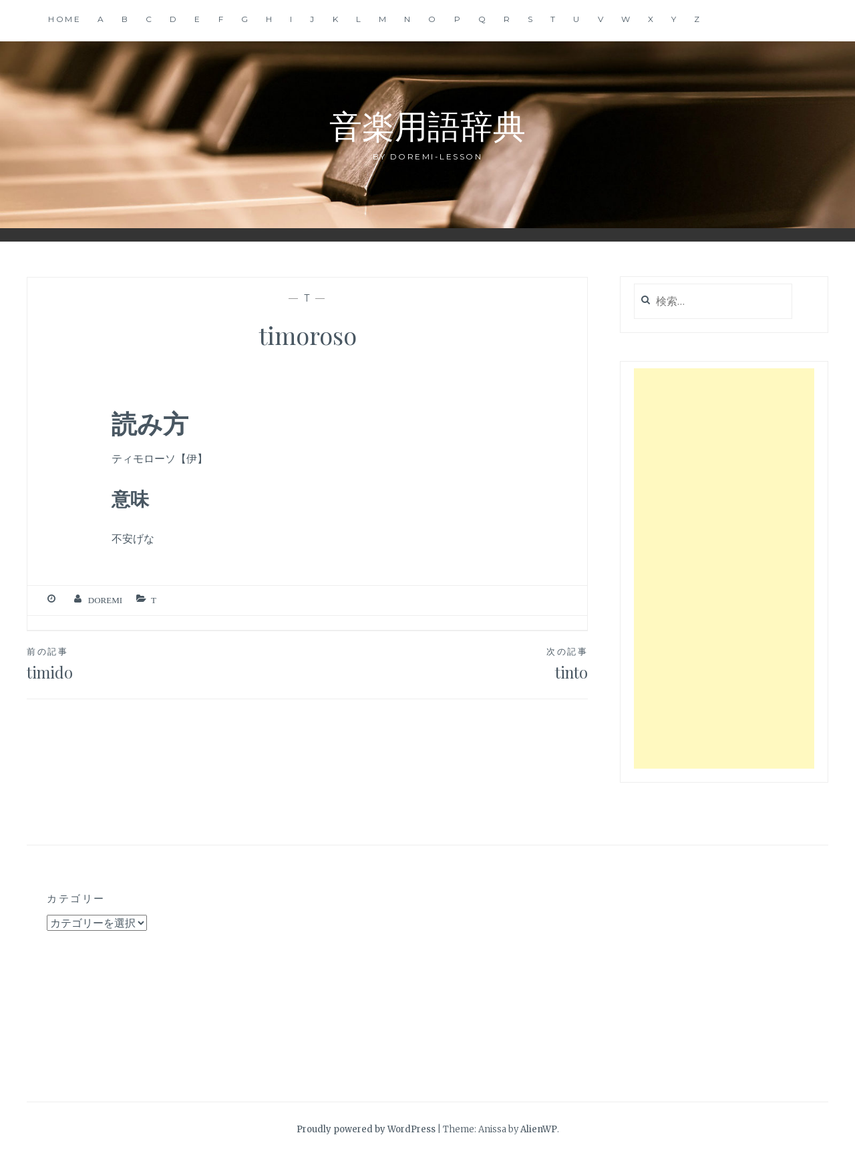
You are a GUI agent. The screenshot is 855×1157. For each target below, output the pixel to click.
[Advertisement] (724, 568)
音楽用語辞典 (427, 124)
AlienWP (538, 1129)
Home (64, 19)
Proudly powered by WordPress (366, 1129)
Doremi (105, 600)
